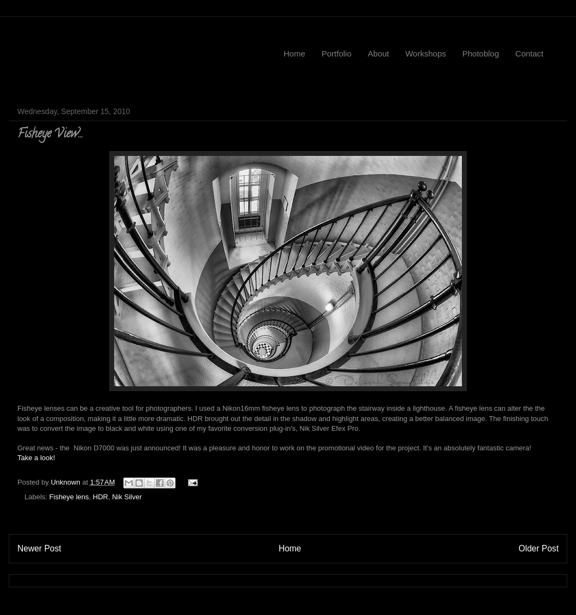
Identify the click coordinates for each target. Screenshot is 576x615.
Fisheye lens (69, 497)
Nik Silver (127, 497)
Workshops (425, 53)
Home (294, 53)
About (378, 53)
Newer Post (39, 548)
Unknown (66, 482)
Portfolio (337, 53)
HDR (100, 497)
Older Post (538, 548)
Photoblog (480, 53)
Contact (529, 53)
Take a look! (36, 458)
